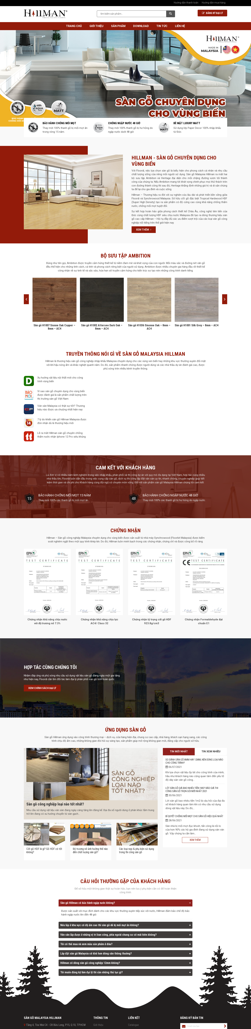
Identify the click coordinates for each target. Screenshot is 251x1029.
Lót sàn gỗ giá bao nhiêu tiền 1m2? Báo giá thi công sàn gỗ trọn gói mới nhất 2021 (191, 789)
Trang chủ (74, 26)
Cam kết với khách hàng (125, 468)
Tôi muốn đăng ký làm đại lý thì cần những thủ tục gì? (91, 972)
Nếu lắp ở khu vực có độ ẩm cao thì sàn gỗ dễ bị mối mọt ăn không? (99, 925)
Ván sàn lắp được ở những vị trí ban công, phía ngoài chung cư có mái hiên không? (108, 934)
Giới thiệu (96, 26)
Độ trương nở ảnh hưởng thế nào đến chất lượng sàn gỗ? (90, 850)
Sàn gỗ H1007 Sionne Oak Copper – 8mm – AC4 (54, 327)
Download (141, 26)
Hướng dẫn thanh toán (186, 2)
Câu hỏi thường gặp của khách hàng (125, 881)
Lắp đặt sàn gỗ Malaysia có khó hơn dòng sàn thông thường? (96, 953)
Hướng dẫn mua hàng (213, 2)
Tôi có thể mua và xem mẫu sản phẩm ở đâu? (86, 944)
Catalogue (133, 1025)
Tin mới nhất (179, 751)
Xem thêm (143, 229)
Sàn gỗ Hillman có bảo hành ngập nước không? (87, 903)
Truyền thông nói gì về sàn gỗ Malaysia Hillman (125, 354)
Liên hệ (180, 26)
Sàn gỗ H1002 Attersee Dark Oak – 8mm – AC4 (101, 327)
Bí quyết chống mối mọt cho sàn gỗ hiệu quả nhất (194, 816)
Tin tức (161, 26)
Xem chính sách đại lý (42, 688)
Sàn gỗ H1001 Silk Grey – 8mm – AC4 (196, 325)
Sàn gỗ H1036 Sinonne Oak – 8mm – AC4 (149, 327)
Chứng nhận (126, 530)
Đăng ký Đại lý (212, 13)
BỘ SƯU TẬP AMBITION (126, 256)
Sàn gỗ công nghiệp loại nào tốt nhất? (55, 804)
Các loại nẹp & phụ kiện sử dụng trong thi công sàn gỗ (136, 850)
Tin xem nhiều (210, 751)
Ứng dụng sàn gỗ (125, 730)
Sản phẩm (118, 26)
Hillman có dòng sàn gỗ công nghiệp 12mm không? (90, 963)
